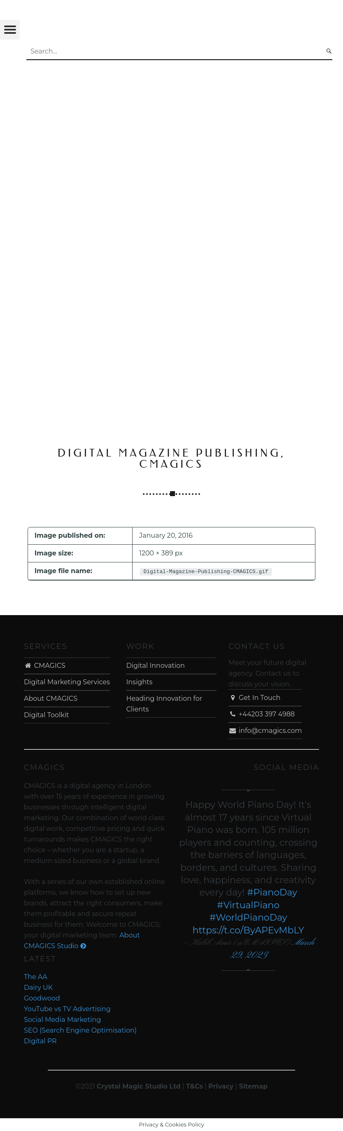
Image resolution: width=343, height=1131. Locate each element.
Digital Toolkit (46, 715)
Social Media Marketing (62, 1020)
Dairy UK (38, 987)
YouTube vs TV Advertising (67, 1009)
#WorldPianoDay (248, 917)
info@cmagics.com (265, 731)
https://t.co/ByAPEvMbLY (248, 930)
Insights (139, 682)
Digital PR (40, 1041)
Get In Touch (254, 698)
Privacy (220, 1086)
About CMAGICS (50, 698)
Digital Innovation (155, 665)
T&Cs (194, 1086)
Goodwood (42, 998)
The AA (35, 977)
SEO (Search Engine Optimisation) (80, 1030)
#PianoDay (272, 892)
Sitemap (253, 1086)
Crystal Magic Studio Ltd (139, 1086)
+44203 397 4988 (262, 714)
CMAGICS (44, 665)
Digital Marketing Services (67, 682)
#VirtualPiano (248, 905)
